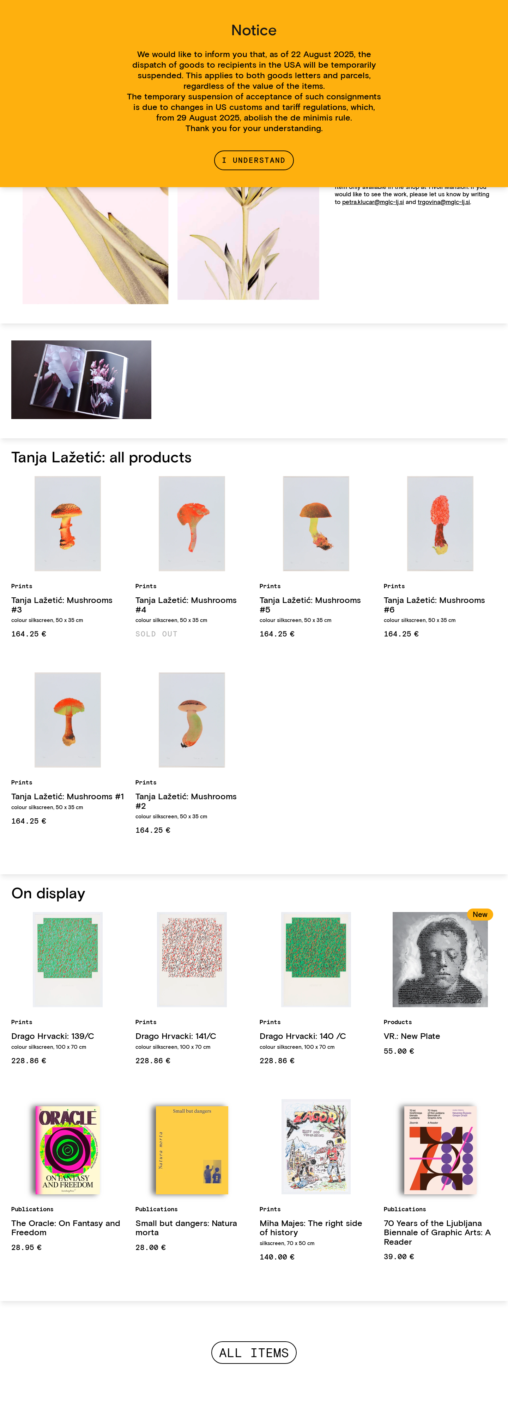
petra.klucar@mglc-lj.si (373, 201)
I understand (254, 160)
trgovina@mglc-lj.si (444, 201)
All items (254, 1352)
